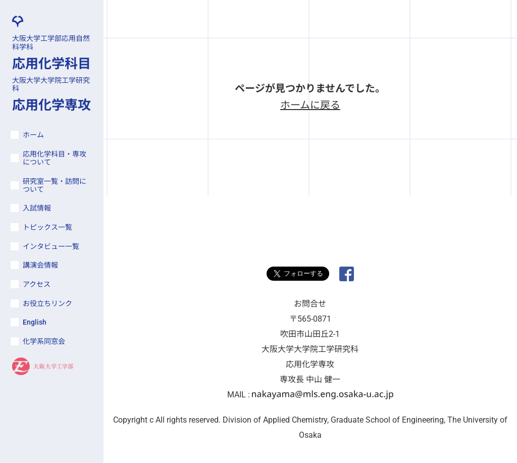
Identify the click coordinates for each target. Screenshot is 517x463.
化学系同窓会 (44, 341)
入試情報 (37, 208)
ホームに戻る (310, 105)
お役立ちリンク (47, 303)
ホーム (33, 135)
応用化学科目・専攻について (54, 158)
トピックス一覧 (47, 227)
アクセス (36, 284)
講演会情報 (40, 265)
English (34, 322)
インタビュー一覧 (51, 246)
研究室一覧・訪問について (54, 185)
